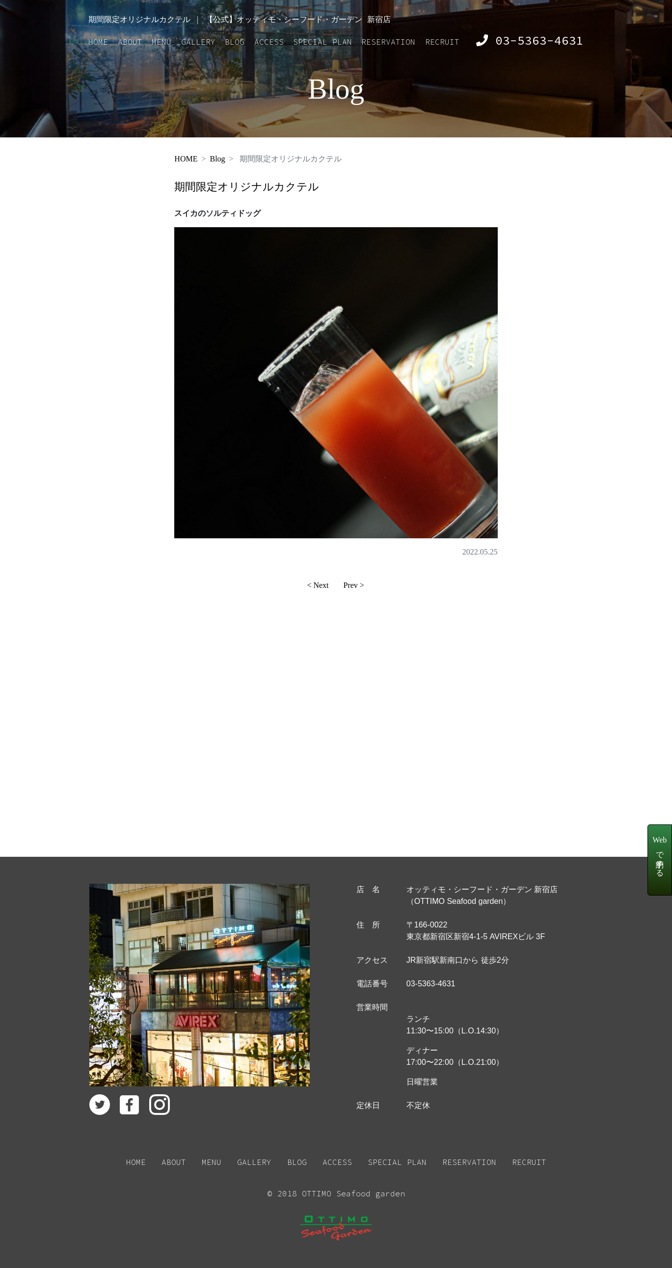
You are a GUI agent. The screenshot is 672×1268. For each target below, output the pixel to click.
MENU (161, 42)
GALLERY (198, 42)
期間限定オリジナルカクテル (246, 187)
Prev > (354, 585)
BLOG (234, 42)
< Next (317, 585)
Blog (217, 159)
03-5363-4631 (530, 40)
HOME (98, 42)
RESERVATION (388, 42)
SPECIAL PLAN (322, 42)
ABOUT (130, 42)
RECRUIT (442, 42)
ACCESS (269, 42)
